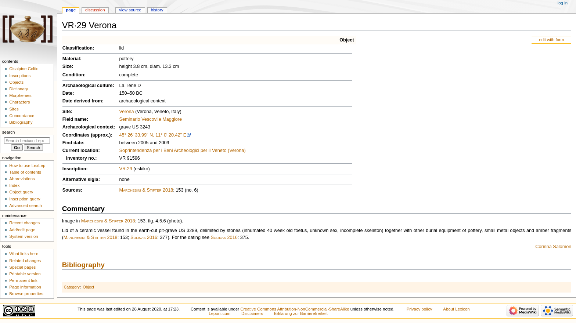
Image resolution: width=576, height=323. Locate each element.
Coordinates (76, 135)
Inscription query (24, 199)
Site (66, 111)
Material (71, 58)
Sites (13, 109)
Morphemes (20, 95)
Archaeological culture (87, 85)
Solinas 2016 (143, 237)
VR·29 (125, 168)
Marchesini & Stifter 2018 (146, 190)
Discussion (95, 10)
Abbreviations (22, 179)
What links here (23, 253)
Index (14, 185)
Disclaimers (252, 313)
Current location (80, 150)
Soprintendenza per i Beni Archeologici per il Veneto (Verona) (182, 150)
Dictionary (18, 89)
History (157, 10)
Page (71, 10)
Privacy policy (419, 309)
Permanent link (23, 280)
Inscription (74, 168)
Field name (74, 119)
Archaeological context (88, 127)
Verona (126, 111)
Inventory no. (81, 158)
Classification (77, 48)
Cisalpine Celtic (23, 68)
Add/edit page (22, 230)
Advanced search (25, 205)
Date (67, 93)
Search (8, 132)
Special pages (22, 267)
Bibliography (83, 265)
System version (23, 236)
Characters (19, 102)
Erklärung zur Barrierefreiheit (301, 313)
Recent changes (24, 223)
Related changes (25, 260)
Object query (21, 192)
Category (72, 287)
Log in (563, 3)
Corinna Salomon (553, 246)
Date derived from (82, 101)
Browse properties (26, 293)
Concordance (21, 115)
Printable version (24, 274)
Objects (16, 82)
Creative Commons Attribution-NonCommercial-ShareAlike (294, 309)
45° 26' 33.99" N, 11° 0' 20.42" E (152, 135)
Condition (73, 74)
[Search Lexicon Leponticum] (27, 140)
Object (346, 40)
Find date (72, 142)
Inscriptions (19, 75)
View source (130, 10)
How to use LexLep (27, 165)
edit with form (551, 39)
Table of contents (25, 172)
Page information (25, 287)
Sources (71, 190)
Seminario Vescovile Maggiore (150, 119)
